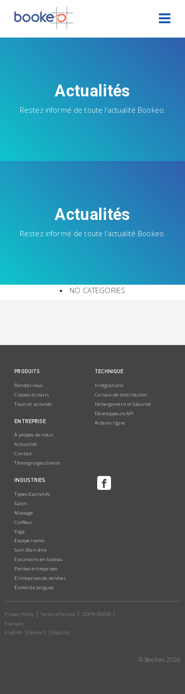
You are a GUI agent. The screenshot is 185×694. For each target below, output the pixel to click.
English (13, 632)
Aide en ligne (110, 423)
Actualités (25, 444)
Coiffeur (23, 522)
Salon (20, 503)
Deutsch (37, 632)
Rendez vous (28, 385)
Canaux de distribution (121, 394)
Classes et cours (31, 394)
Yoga (19, 531)
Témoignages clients (37, 463)
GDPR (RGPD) (96, 614)
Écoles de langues (33, 587)
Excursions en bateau (38, 559)
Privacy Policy (19, 614)
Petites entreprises (35, 568)
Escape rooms (29, 540)
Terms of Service (57, 614)
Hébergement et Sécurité (123, 404)
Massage (23, 513)
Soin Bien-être (30, 550)
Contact (23, 453)
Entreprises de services (39, 578)
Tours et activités (33, 404)
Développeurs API (114, 413)
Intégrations (109, 385)
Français (13, 623)
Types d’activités (31, 494)
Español (60, 632)
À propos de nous (33, 435)
